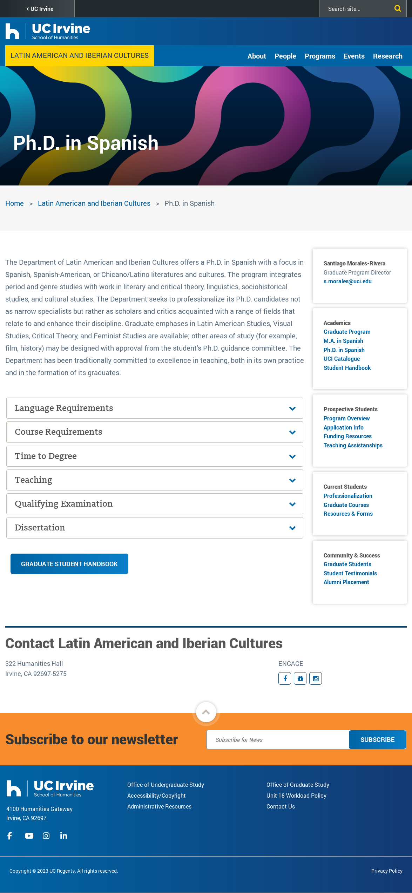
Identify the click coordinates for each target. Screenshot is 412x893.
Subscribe (377, 739)
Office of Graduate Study (297, 784)
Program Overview (347, 418)
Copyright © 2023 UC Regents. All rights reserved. (63, 870)
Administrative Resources (159, 806)
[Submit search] (396, 7)
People (285, 55)
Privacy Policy (387, 870)
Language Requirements (64, 407)
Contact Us (280, 806)
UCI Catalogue (342, 358)
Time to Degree (46, 456)
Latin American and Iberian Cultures (80, 55)
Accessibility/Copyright (156, 795)
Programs (320, 55)
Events (354, 55)
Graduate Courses (346, 504)
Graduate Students (347, 564)
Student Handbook (347, 367)
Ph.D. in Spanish (344, 349)
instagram (47, 836)
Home (14, 203)
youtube (29, 836)
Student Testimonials (350, 573)
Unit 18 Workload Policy (296, 795)
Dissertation (40, 527)
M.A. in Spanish (343, 340)
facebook (11, 836)
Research (388, 55)
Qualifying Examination (64, 503)
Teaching (33, 479)
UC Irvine (42, 8)
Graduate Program (347, 331)
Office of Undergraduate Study (165, 784)
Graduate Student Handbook (69, 564)
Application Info (344, 427)
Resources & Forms (348, 513)
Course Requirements (58, 431)
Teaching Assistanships (353, 445)
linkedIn (64, 836)
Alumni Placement (346, 582)
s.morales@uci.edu (348, 281)
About (257, 55)
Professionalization (348, 495)
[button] (206, 712)
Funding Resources (348, 436)
